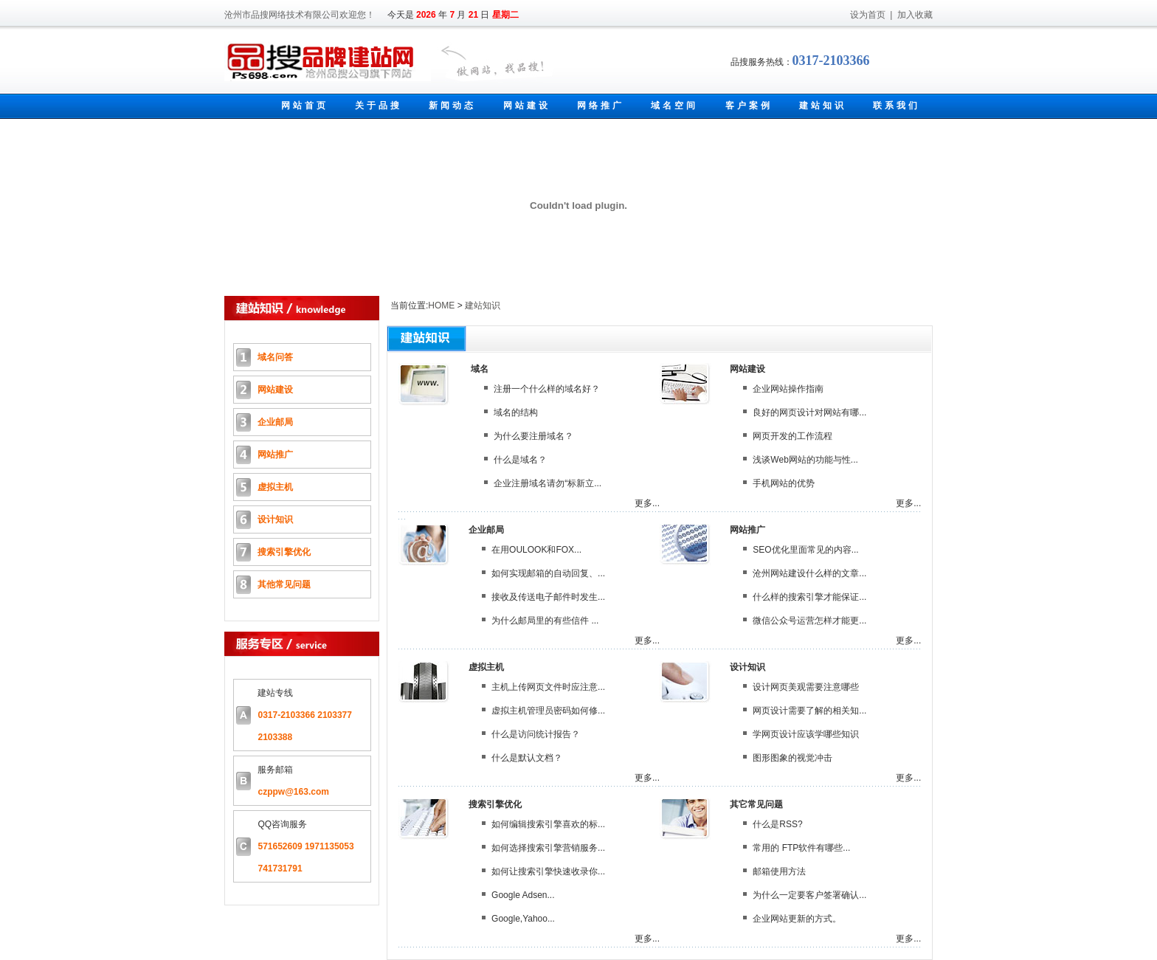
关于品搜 (378, 105)
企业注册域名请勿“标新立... (547, 483)
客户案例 (749, 105)
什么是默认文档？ (526, 758)
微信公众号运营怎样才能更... (809, 620)
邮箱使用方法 (779, 871)
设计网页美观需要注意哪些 (806, 687)
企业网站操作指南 (788, 389)
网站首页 (304, 105)
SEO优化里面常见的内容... (805, 550)
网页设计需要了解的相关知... (809, 710)
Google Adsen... (522, 895)
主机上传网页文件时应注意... (548, 687)
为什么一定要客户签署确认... (809, 895)
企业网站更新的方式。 (797, 919)
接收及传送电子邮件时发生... (548, 597)
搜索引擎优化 (284, 552)
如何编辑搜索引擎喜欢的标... (548, 824)
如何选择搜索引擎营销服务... (548, 848)
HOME (441, 305)
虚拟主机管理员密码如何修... (548, 710)
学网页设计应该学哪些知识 (806, 734)
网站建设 (526, 105)
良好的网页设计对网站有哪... (809, 412)
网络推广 (600, 105)
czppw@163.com (293, 792)
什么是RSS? (777, 824)
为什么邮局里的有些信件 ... (544, 620)
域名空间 (674, 105)
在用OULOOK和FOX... (536, 550)
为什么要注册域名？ (533, 436)
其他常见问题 (284, 584)
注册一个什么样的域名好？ (547, 389)
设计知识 (275, 519)
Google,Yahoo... (523, 919)
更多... (647, 503)
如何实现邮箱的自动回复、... (548, 573)
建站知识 (822, 105)
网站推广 (275, 454)
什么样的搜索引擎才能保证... (809, 597)
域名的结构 (516, 412)
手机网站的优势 (784, 483)
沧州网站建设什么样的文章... (809, 573)
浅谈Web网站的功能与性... (805, 460)
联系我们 (896, 105)
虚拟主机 (275, 487)
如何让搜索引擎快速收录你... (548, 871)
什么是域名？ (520, 460)
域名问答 (275, 357)
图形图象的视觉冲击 (792, 758)
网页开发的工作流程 (792, 436)
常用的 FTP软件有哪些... (801, 848)
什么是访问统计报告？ (535, 734)
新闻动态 (452, 105)
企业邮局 (275, 422)
